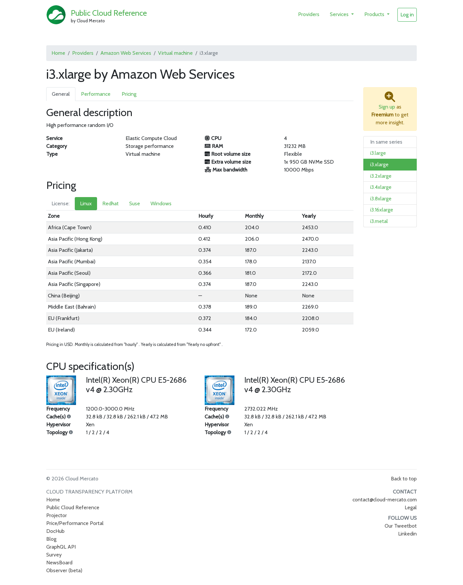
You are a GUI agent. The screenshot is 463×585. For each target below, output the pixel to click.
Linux (86, 203)
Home (58, 53)
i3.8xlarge (381, 198)
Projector (56, 515)
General (61, 94)
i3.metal (379, 221)
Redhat (110, 203)
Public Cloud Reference (109, 13)
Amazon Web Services (125, 53)
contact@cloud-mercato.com (384, 499)
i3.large (378, 153)
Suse (134, 203)
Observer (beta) (64, 570)
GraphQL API (61, 547)
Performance (96, 94)
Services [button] (340, 14)
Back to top (404, 478)
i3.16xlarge (381, 210)
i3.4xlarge (381, 187)
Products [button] (375, 14)
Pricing (129, 94)
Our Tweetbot (401, 526)
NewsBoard (59, 562)
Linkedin (407, 534)
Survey (54, 555)
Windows (161, 203)
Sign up (387, 107)
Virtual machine (175, 53)
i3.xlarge (379, 164)
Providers (308, 14)
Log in (407, 14)
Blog (51, 539)
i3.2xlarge (381, 176)
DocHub (55, 531)
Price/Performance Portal (75, 523)
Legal (411, 507)
